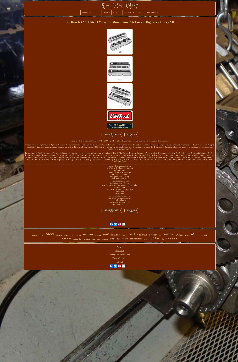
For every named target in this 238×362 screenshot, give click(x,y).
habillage (59, 235)
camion (146, 239)
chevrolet (168, 234)
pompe (98, 235)
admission (115, 238)
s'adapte (179, 235)
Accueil (120, 247)
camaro (66, 235)
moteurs (66, 238)
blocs (200, 235)
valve (125, 238)
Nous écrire (119, 251)
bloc (194, 234)
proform (153, 235)
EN (118, 262)
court (72, 235)
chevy (50, 234)
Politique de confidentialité (120, 254)
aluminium (171, 238)
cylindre (187, 235)
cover (42, 235)
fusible (93, 239)
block (132, 234)
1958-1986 (78, 235)
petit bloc (35, 235)
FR (121, 262)
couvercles (77, 239)
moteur (88, 234)
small (98, 239)
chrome (124, 235)
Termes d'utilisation (120, 258)
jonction (86, 239)
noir (205, 235)
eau (160, 235)
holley (155, 238)
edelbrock (142, 234)
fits (163, 239)
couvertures (136, 238)
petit (106, 234)
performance (105, 239)
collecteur (115, 234)
